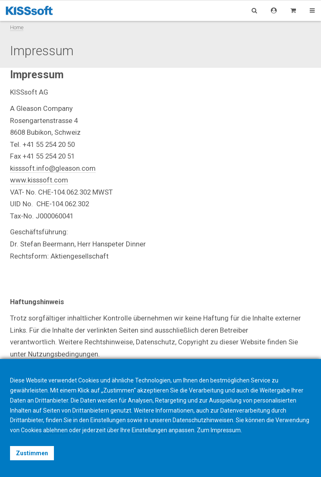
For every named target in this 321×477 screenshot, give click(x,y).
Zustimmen (32, 453)
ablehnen (55, 430)
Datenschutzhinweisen (203, 420)
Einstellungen (149, 430)
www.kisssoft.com (39, 180)
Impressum (226, 430)
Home (16, 27)
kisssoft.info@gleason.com (53, 168)
